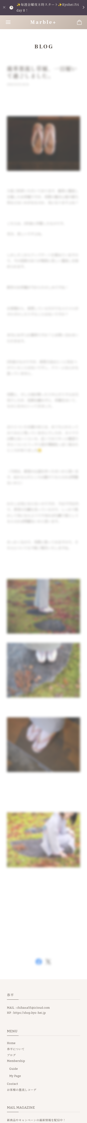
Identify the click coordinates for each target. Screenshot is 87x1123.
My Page (15, 1076)
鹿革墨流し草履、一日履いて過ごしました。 (42, 74)
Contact (12, 1084)
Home (11, 1043)
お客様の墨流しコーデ (21, 1090)
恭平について (16, 1049)
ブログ (11, 1055)
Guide (13, 1068)
